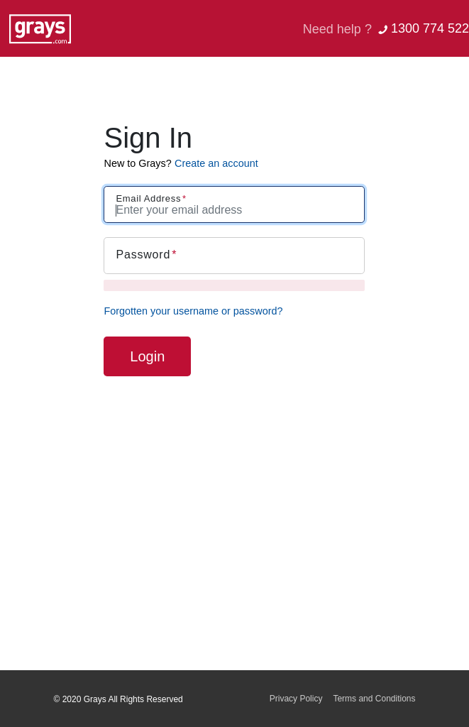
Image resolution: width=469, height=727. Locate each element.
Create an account (216, 163)
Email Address (148, 198)
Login (147, 356)
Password (143, 254)
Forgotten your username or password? (193, 311)
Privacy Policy (296, 699)
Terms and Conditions (374, 699)
